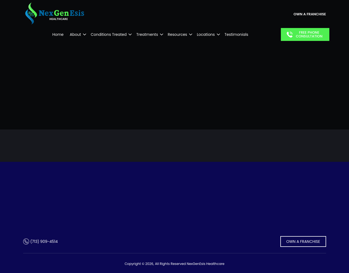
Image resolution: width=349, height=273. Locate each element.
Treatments (147, 34)
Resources (177, 34)
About (75, 34)
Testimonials (236, 34)
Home (58, 34)
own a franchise (310, 14)
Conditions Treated (109, 34)
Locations (206, 34)
